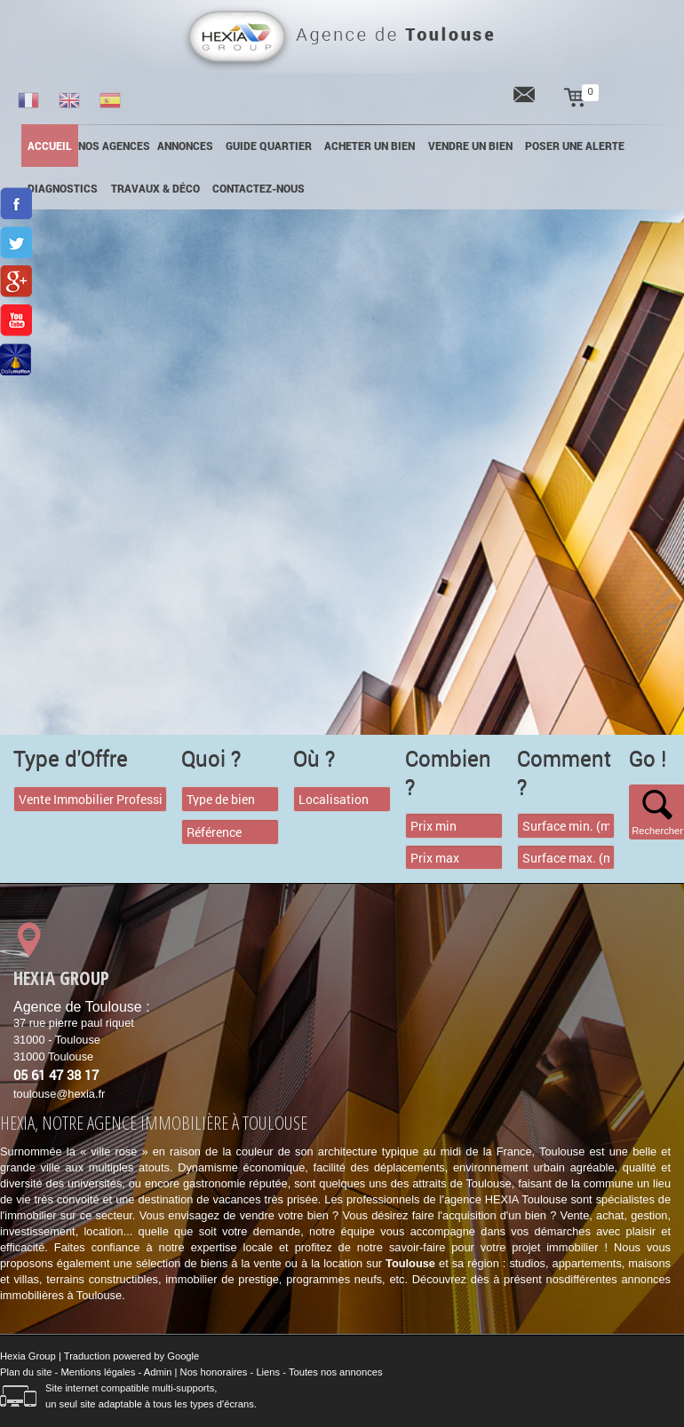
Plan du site (26, 1372)
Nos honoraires (214, 1372)
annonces (185, 145)
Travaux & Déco (155, 188)
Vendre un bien (470, 145)
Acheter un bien (369, 145)
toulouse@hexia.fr (59, 1093)
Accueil (50, 145)
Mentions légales (97, 1372)
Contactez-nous (258, 188)
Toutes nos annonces (336, 1372)
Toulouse (410, 1263)
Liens (268, 1372)
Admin (158, 1372)
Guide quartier (269, 145)
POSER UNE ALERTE (574, 145)
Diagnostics (63, 188)
